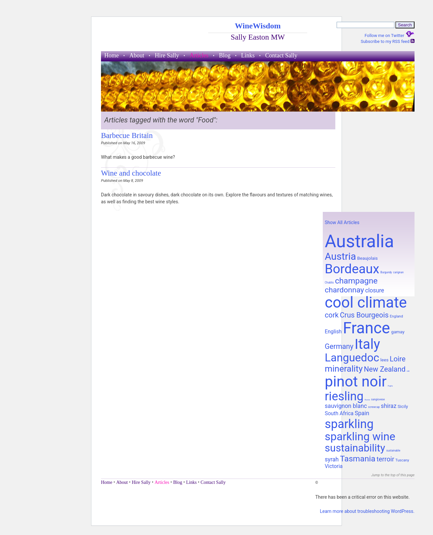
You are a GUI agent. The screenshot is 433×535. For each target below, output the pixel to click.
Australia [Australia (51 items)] (359, 241)
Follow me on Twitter (390, 35)
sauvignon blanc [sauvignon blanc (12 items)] (346, 406)
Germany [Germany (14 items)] (339, 346)
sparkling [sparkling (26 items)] (349, 424)
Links (248, 55)
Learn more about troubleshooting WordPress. (367, 511)
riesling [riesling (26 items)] (344, 396)
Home (111, 55)
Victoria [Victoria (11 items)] (334, 466)
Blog (224, 55)
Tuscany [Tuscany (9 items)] (402, 460)
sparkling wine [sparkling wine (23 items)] (360, 436)
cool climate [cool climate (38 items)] (366, 302)
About (136, 55)
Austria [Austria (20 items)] (340, 256)
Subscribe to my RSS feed (388, 41)
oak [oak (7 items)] (408, 371)
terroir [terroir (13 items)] (385, 459)
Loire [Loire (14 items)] (398, 359)
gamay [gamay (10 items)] (397, 331)
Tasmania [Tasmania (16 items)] (357, 458)
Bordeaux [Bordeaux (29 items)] (352, 269)
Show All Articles (342, 222)
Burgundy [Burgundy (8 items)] (386, 272)
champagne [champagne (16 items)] (356, 280)
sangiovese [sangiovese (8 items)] (378, 399)
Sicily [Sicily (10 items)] (403, 406)
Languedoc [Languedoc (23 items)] (352, 357)
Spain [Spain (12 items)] (362, 413)
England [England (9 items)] (396, 316)
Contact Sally (281, 55)
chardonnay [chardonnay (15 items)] (344, 289)
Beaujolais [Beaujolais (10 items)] (367, 258)
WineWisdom (258, 25)
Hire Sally (167, 55)
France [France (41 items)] (366, 328)
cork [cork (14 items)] (332, 315)
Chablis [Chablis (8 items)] (329, 282)
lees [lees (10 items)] (385, 359)
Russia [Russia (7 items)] (367, 400)
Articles (199, 55)
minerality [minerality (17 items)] (344, 369)
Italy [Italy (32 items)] (367, 344)
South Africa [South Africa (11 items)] (339, 413)
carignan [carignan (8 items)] (398, 272)
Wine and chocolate (131, 173)
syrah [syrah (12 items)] (332, 459)
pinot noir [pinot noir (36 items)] (355, 381)
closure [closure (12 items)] (374, 290)
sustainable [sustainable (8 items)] (393, 450)
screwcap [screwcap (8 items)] (374, 407)
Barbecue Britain (127, 135)
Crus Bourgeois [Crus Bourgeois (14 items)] (364, 315)
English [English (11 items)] (333, 331)
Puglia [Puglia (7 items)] (390, 386)
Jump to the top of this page (393, 475)
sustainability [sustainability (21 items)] (355, 448)
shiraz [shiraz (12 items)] (388, 406)
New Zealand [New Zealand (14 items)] (384, 369)
